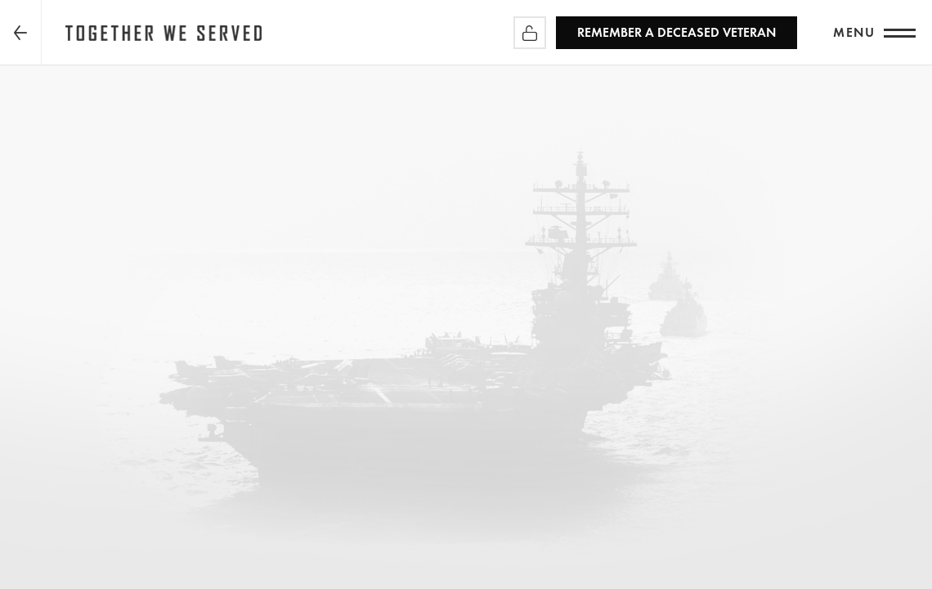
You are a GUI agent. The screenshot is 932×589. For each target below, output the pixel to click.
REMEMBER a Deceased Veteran (676, 32)
